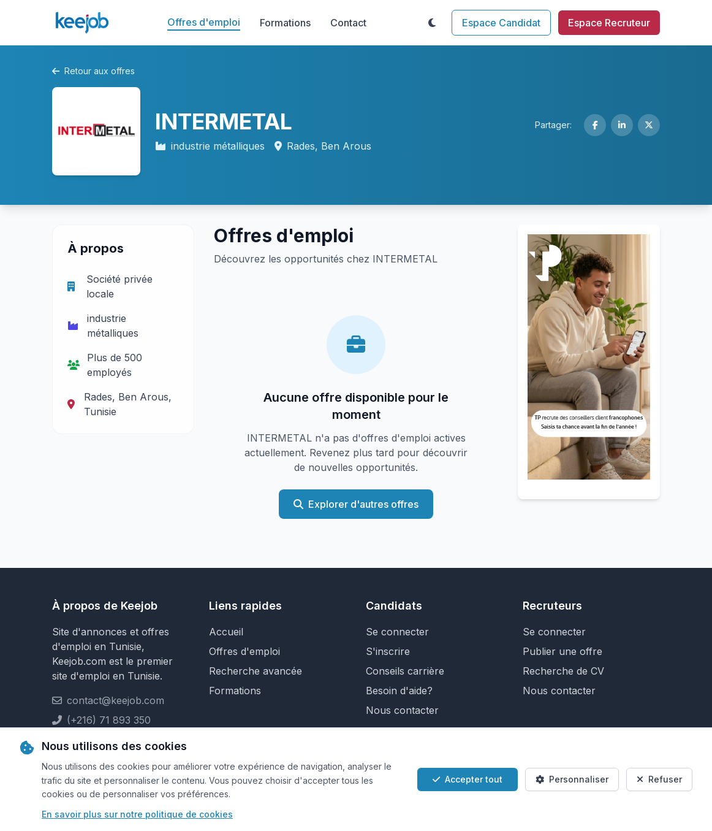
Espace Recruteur (609, 23)
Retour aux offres (93, 71)
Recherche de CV (563, 671)
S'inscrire (388, 651)
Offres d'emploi (203, 22)
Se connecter (397, 632)
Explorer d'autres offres (356, 504)
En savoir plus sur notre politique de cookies (137, 814)
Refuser (659, 779)
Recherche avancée (255, 671)
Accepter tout (467, 779)
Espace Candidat (501, 23)
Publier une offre (562, 651)
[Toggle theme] (432, 23)
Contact (348, 23)
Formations (285, 23)
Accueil (226, 632)
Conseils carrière (405, 671)
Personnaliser (572, 779)
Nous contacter (402, 710)
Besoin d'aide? (399, 690)
